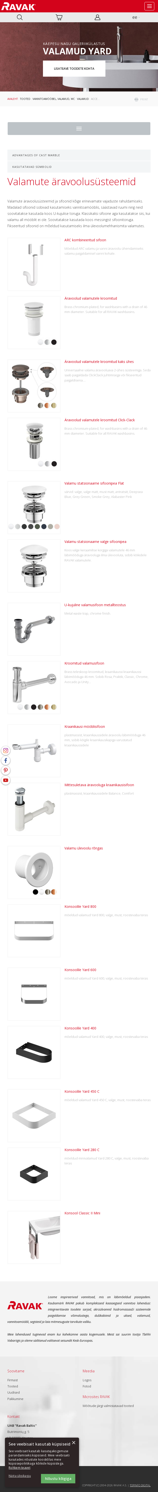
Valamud (83, 99)
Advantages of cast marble (36, 155)
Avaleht (12, 99)
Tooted (25, 99)
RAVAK (18, 6)
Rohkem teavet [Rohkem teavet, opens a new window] (19, 1468)
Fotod (87, 1386)
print (144, 99)
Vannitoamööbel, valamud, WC (54, 99)
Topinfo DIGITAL (140, 1485)
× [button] (73, 1443)
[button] (22, 1476)
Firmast (12, 1380)
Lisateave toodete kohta (74, 69)
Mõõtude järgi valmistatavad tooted (108, 1405)
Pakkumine (15, 1399)
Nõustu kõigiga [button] (58, 1478)
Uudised (13, 1392)
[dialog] (42, 1462)
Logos (87, 1380)
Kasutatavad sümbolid (32, 167)
